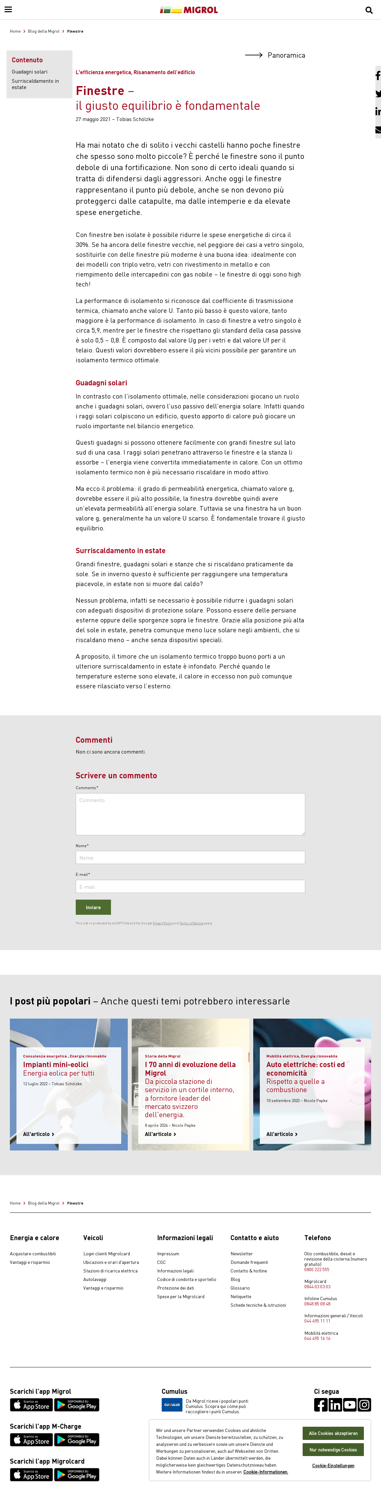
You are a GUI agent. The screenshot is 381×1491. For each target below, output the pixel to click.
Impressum (168, 1254)
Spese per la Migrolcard (180, 1296)
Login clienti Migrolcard (106, 1254)
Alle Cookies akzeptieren (333, 1433)
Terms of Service (191, 923)
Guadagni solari (29, 71)
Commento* (87, 788)
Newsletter (242, 1254)
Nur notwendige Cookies (333, 1449)
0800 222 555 (316, 1269)
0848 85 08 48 (317, 1303)
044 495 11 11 (317, 1320)
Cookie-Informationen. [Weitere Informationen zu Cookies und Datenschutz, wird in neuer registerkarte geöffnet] (265, 1471)
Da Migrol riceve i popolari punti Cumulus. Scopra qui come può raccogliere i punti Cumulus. (205, 1406)
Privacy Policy (163, 923)
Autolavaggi (94, 1279)
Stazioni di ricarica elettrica (110, 1271)
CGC (161, 1262)
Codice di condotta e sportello (186, 1279)
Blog (235, 1279)
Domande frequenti (249, 1262)
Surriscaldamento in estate (35, 83)
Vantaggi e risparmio (30, 1262)
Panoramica (275, 54)
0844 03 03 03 (317, 1286)
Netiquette (241, 1296)
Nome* (82, 846)
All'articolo (38, 1134)
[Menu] (8, 10)
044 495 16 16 (317, 1338)
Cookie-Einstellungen (333, 1465)
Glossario (240, 1288)
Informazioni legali (175, 1271)
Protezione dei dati (175, 1288)
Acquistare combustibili (33, 1254)
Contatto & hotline (249, 1271)
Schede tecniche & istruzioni (258, 1305)
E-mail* (83, 874)
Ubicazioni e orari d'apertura (111, 1262)
